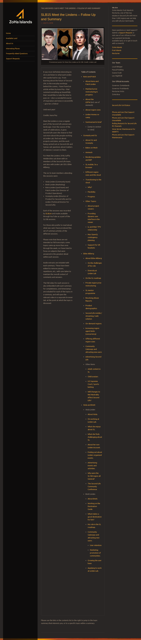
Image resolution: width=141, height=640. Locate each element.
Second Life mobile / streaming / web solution (94, 316)
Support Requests (13, 58)
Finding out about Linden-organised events (95, 455)
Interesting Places (13, 48)
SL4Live (49, 213)
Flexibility (91, 192)
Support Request (125, 33)
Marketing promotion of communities (95, 553)
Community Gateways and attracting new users (94, 349)
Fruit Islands (116, 50)
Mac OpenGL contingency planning (93, 237)
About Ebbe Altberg (94, 258)
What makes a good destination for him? (95, 517)
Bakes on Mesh (91, 148)
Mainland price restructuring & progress (92, 92)
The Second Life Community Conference (94, 486)
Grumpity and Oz (90, 135)
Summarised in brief (94, 122)
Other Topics (91, 201)
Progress (91, 196)
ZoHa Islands (117, 47)
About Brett (92, 499)
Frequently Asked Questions (17, 53)
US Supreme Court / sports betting (93, 384)
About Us (9, 43)
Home (8, 33)
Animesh (89, 152)
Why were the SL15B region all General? (94, 476)
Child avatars (93, 376)
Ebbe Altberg (88, 254)
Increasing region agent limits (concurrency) (92, 331)
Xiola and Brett (89, 405)
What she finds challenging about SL (95, 437)
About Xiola (92, 414)
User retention (95, 545)
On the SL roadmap (93, 278)
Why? (90, 187)
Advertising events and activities (92, 465)
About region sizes (93, 110)
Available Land (11, 38)
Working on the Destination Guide (94, 506)
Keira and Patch (89, 77)
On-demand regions (94, 323)
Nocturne (116, 53)
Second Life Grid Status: (121, 105)
